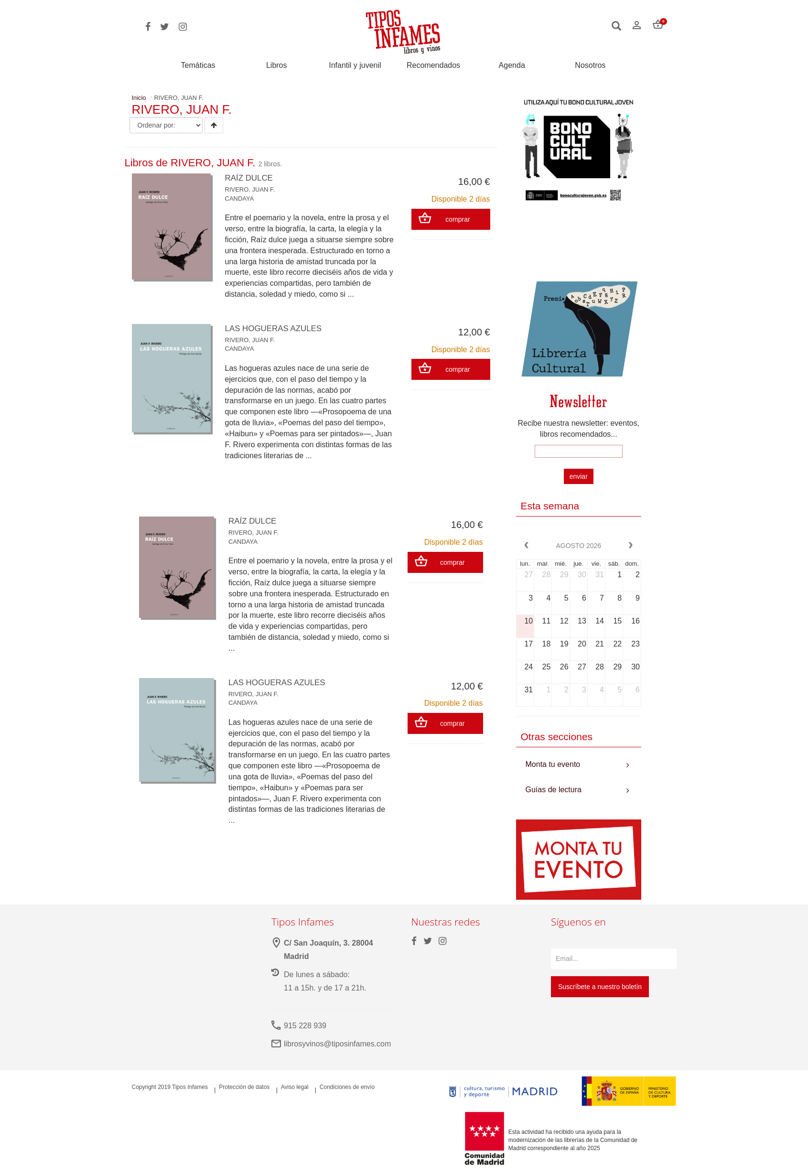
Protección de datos (244, 1087)
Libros (276, 65)
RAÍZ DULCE (250, 178)
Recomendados (433, 65)
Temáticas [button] (198, 65)
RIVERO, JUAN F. (250, 189)
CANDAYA (239, 198)
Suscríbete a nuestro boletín (600, 987)
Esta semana (550, 505)
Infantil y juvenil (355, 65)
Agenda (512, 65)
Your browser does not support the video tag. (579, 246)
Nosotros (590, 65)
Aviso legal (295, 1087)
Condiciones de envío (347, 1087)
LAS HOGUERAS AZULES (276, 328)
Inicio (139, 97)
